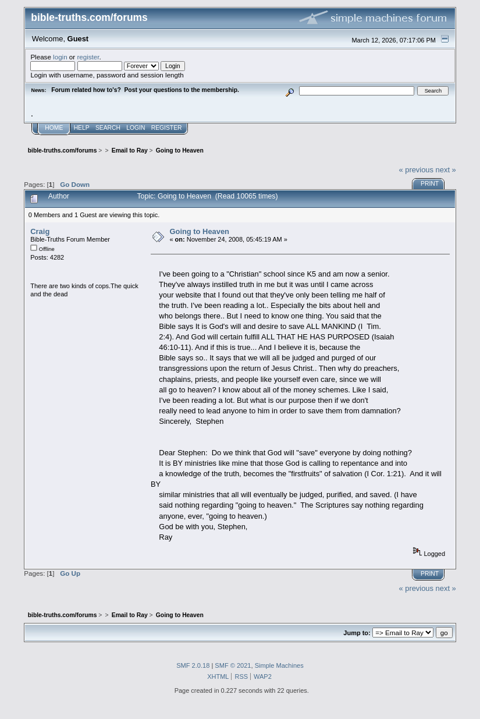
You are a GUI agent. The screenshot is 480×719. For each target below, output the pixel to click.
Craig (39, 231)
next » (446, 169)
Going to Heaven (199, 231)
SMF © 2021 (233, 665)
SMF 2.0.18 (192, 665)
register (88, 57)
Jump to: (356, 632)
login (60, 57)
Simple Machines (279, 665)
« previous (416, 169)
